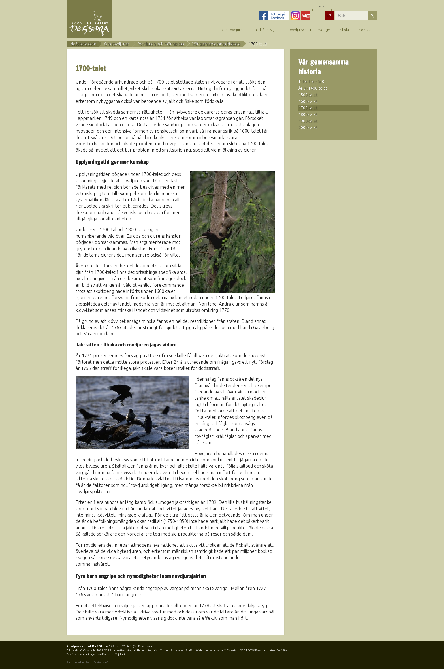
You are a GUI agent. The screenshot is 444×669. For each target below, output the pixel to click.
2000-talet (307, 127)
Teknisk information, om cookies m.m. (90, 654)
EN (328, 15)
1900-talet (307, 121)
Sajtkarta (121, 654)
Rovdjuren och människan (160, 44)
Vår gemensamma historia (216, 44)
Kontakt (365, 30)
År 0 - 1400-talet (312, 88)
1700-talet (307, 108)
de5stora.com (83, 44)
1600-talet (307, 101)
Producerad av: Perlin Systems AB (87, 662)
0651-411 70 (117, 646)
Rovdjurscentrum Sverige (309, 30)
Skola (344, 30)
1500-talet (307, 95)
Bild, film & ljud (267, 30)
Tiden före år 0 (311, 81)
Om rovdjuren (233, 30)
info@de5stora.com (139, 646)
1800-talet (307, 114)
